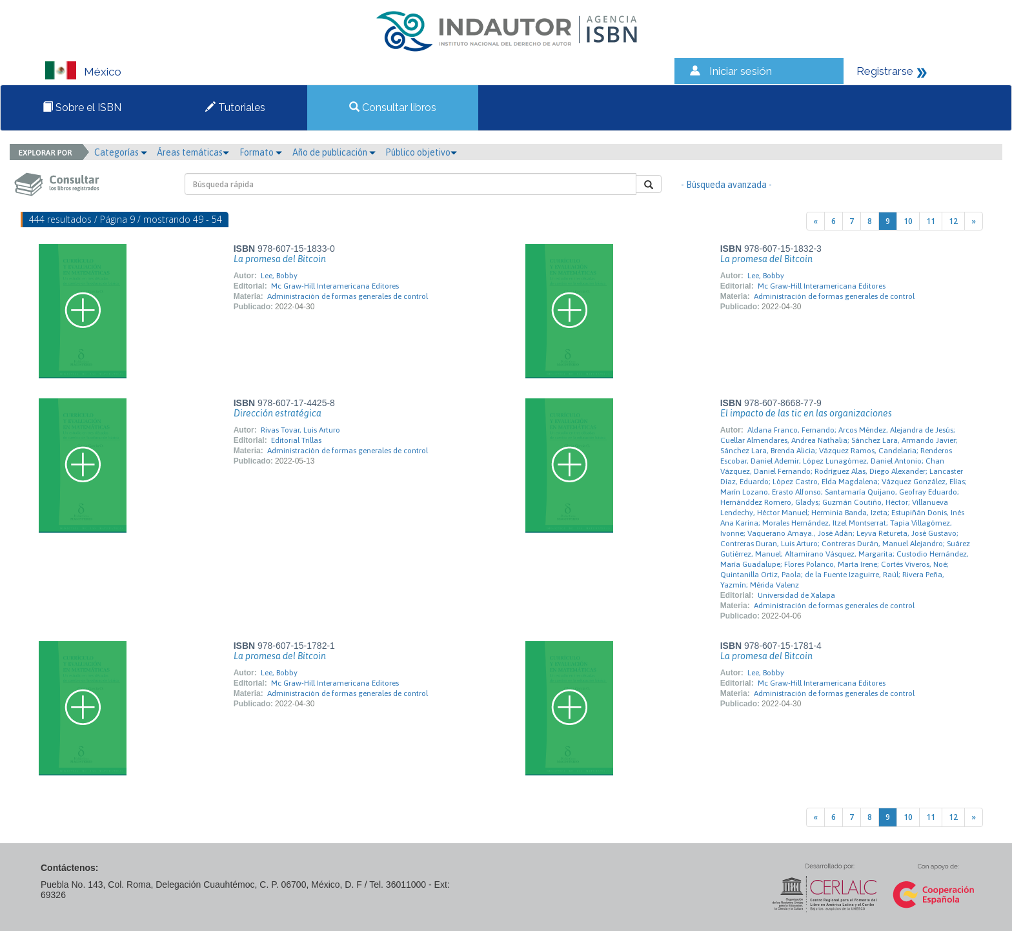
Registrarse (884, 71)
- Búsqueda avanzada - (726, 184)
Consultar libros (392, 107)
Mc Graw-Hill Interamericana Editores (335, 286)
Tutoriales (235, 107)
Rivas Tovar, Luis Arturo (300, 430)
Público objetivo (421, 152)
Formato (260, 152)
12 (953, 221)
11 (930, 221)
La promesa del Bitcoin (280, 259)
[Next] (973, 221)
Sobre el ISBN (82, 107)
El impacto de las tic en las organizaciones (806, 413)
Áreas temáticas (193, 152)
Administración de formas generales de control (347, 296)
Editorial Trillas (296, 440)
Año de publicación (334, 152)
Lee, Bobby (279, 275)
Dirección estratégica (277, 413)
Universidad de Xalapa (796, 595)
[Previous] (815, 221)
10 (908, 221)
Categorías (120, 152)
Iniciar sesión (740, 71)
